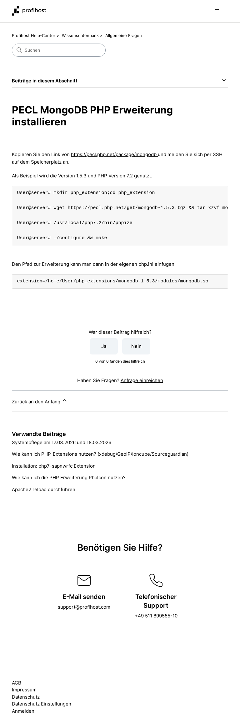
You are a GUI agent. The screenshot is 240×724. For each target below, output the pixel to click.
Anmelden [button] (23, 711)
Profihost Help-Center (33, 35)
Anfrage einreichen (142, 380)
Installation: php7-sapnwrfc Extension (54, 466)
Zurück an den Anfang (40, 401)
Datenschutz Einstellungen (41, 704)
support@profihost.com (84, 607)
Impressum (24, 690)
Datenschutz (26, 697)
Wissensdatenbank (80, 35)
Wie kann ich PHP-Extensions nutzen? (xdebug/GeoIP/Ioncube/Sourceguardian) (100, 454)
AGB (16, 683)
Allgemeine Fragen (123, 35)
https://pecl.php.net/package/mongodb (114, 154)
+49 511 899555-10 (156, 616)
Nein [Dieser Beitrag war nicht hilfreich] (136, 346)
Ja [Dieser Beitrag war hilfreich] (104, 346)
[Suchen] (58, 50)
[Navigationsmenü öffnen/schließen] (217, 11)
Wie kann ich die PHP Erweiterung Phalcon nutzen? (69, 477)
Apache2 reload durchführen (43, 489)
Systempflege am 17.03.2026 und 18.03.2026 (61, 442)
